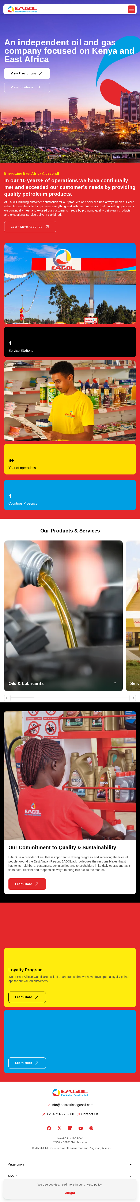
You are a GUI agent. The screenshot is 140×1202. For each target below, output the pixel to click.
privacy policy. (93, 1184)
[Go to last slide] (7, 698)
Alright (70, 1193)
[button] (131, 9)
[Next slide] (132, 698)
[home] (21, 9)
